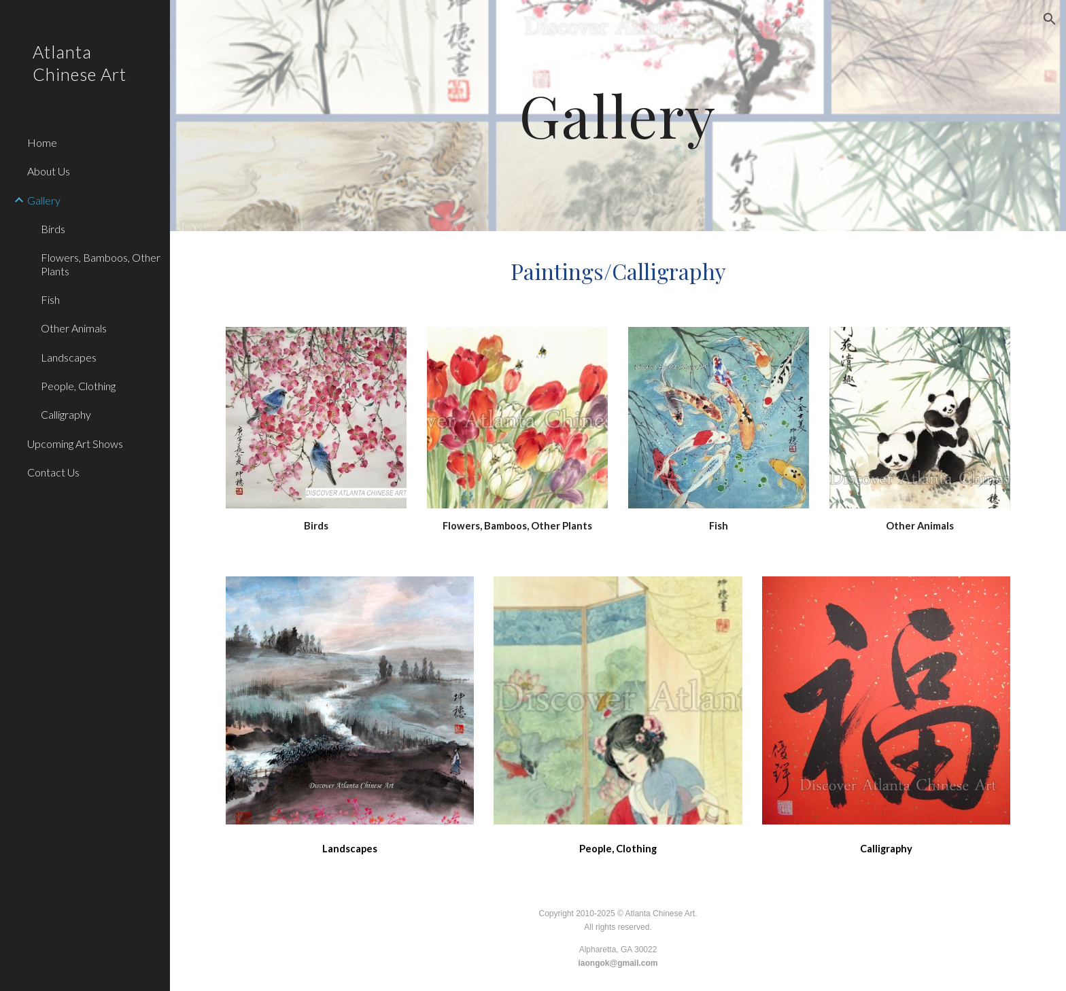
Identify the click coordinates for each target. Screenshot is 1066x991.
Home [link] (42, 142)
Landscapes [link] (69, 357)
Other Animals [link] (74, 327)
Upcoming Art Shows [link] (75, 443)
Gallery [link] (44, 200)
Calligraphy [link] (66, 414)
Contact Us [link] (53, 472)
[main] (618, 115)
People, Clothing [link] (78, 385)
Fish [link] (50, 299)
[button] (1049, 19)
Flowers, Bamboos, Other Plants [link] (100, 264)
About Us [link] (48, 170)
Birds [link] (53, 228)
